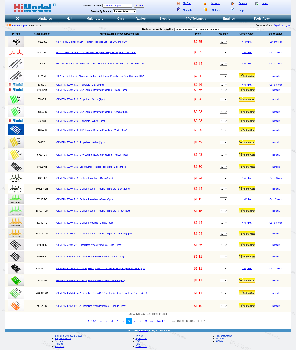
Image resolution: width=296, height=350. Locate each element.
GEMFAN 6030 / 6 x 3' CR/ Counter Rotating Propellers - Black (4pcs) (91, 167)
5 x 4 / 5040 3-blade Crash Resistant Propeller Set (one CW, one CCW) (92, 42)
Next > (161, 320)
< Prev (91, 320)
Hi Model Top (18, 25)
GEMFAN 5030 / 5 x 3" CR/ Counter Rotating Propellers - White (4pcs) (91, 130)
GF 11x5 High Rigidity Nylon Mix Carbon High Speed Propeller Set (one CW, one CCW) (100, 76)
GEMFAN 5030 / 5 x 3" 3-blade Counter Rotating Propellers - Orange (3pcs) (94, 233)
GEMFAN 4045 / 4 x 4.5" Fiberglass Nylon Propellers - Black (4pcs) (90, 256)
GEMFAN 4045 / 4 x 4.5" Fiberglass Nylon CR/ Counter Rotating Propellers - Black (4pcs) (101, 268)
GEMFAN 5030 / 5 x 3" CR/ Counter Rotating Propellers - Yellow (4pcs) (92, 154)
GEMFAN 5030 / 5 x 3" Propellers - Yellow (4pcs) (81, 142)
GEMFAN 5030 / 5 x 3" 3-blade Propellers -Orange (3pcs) (85, 222)
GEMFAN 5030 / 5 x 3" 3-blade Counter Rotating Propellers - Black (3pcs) (93, 188)
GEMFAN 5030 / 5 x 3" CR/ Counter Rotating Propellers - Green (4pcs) (92, 112)
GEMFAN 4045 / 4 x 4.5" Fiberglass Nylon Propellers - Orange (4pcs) (91, 306)
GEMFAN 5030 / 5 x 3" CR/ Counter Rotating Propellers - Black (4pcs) (91, 90)
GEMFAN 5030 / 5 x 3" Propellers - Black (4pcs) (80, 84)
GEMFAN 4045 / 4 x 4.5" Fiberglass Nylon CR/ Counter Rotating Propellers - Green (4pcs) (101, 293)
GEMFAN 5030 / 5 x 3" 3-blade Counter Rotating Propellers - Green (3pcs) (93, 211)
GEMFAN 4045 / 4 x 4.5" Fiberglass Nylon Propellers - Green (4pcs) (90, 280)
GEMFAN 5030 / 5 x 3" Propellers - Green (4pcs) (80, 99)
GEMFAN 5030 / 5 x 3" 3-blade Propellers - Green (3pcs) (84, 199)
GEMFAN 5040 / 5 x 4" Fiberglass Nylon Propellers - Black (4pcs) (89, 245)
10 (151, 320)
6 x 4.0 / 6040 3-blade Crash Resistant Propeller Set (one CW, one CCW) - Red (96, 52)
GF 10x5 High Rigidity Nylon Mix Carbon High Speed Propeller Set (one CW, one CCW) (100, 63)
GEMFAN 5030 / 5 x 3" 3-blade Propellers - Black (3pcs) (84, 178)
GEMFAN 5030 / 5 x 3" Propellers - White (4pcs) (80, 121)
